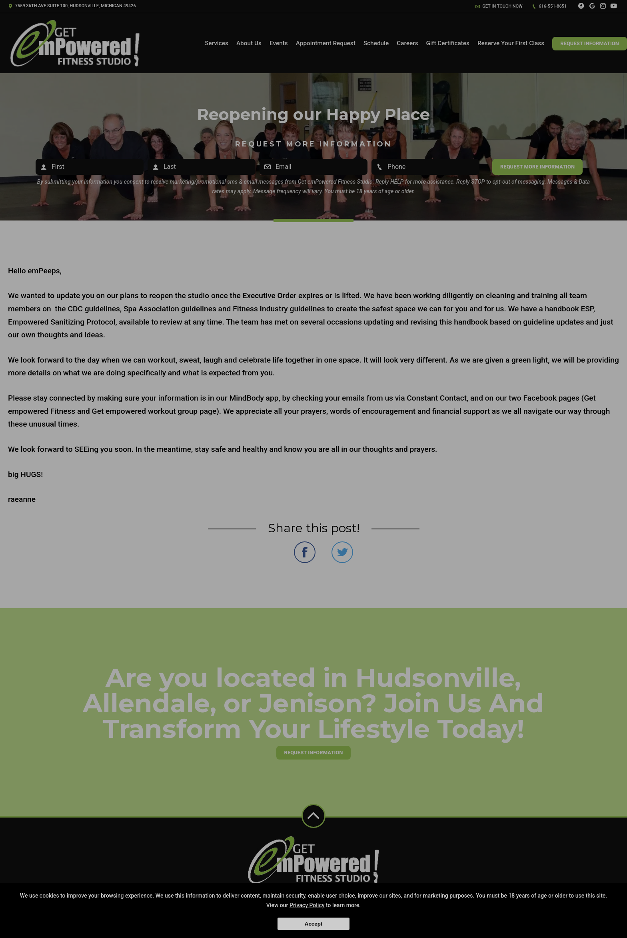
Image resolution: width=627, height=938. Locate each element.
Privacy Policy (307, 905)
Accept (313, 924)
